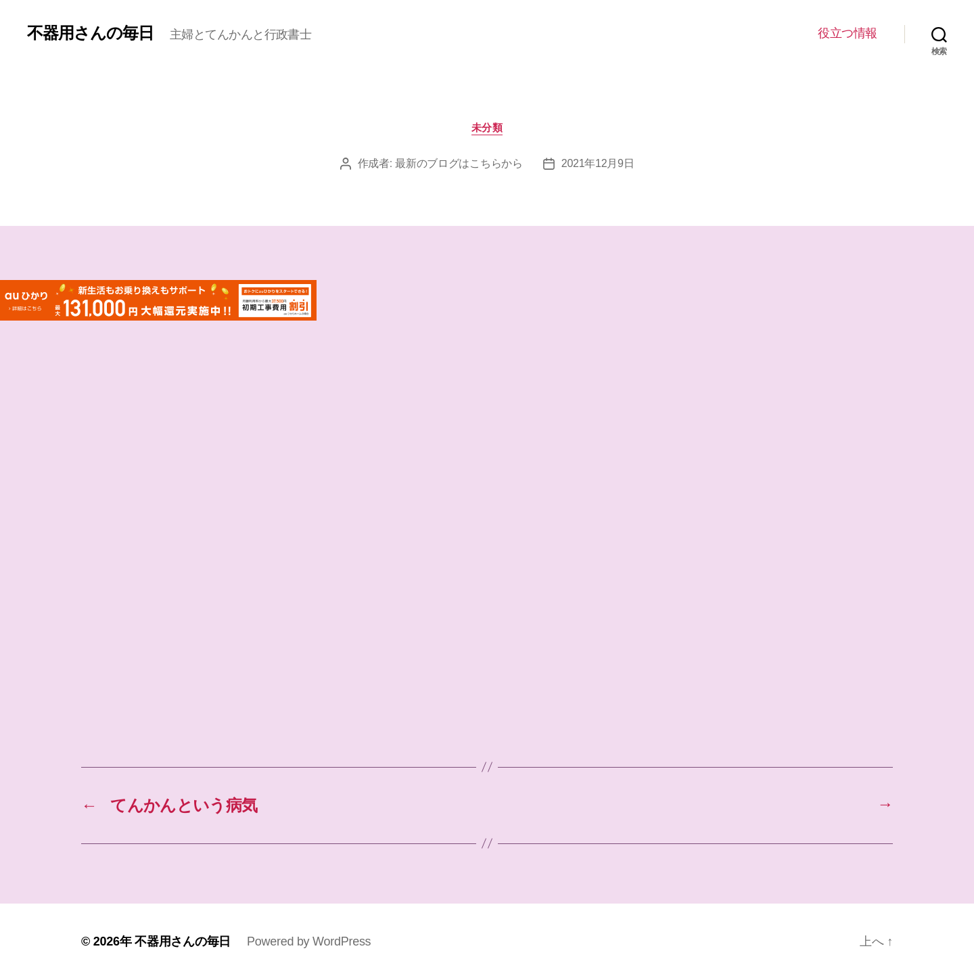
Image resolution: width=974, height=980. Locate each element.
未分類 (487, 127)
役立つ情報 (847, 33)
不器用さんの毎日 (90, 33)
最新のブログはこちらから (459, 163)
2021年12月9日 (597, 163)
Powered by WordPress (309, 941)
